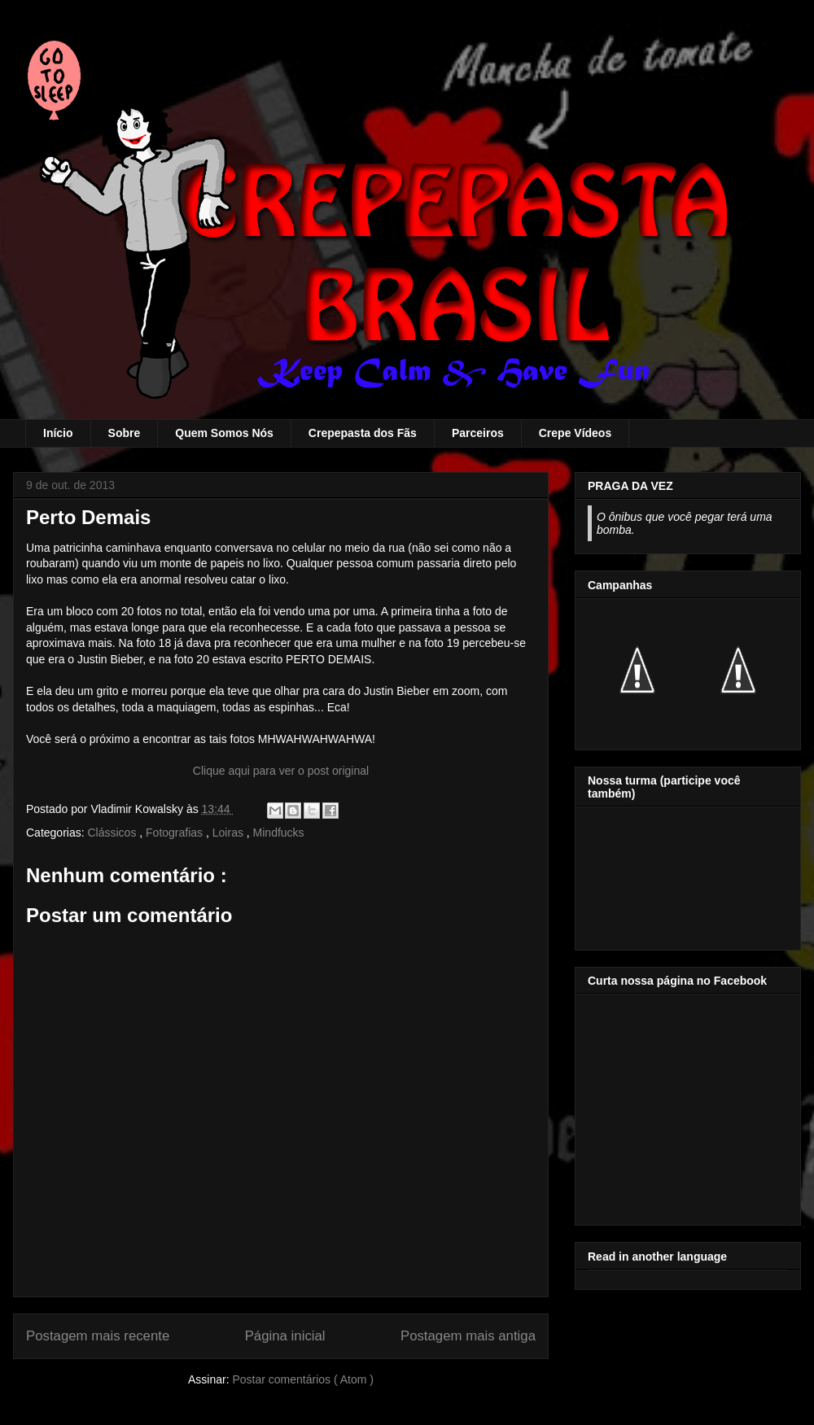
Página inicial (285, 1336)
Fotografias (176, 832)
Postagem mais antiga (468, 1336)
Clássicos (113, 832)
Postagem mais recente (97, 1336)
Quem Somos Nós (224, 432)
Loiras (229, 832)
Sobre (124, 432)
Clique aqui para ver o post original (281, 770)
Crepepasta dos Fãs (363, 432)
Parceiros (478, 432)
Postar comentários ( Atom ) (303, 1379)
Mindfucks (278, 832)
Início (58, 432)
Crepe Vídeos (575, 432)
